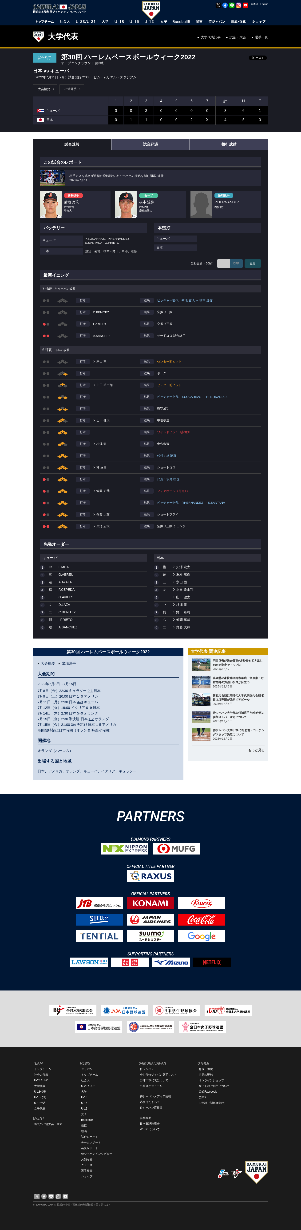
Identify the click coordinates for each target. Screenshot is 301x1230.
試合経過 (150, 144)
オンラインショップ (211, 1080)
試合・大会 (238, 37)
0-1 (90, 691)
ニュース (86, 1165)
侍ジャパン (147, 1069)
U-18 (84, 1097)
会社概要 (145, 1118)
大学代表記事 (211, 37)
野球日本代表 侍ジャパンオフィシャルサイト (61, 8)
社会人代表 (41, 1074)
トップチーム (42, 1069)
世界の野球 (206, 1074)
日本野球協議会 (150, 1123)
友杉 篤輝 (183, 574)
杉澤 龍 (101, 444)
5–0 (80, 713)
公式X (202, 1097)
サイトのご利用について (214, 1086)
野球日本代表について (154, 1080)
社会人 (85, 1080)
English (264, 4)
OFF (236, 263)
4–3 (80, 702)
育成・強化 (206, 1069)
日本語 (254, 4)
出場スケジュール (151, 1086)
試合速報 (71, 144)
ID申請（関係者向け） (213, 1103)
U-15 (84, 1103)
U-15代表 (40, 1097)
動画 (84, 1131)
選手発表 (86, 1170)
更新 (253, 263)
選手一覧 (261, 37)
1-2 (91, 719)
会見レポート (89, 1148)
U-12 (84, 1108)
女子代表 (39, 1108)
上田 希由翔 (104, 385)
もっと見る (256, 750)
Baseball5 (87, 1120)
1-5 (98, 725)
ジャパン (86, 1069)
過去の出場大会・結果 (48, 1124)
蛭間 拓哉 (103, 491)
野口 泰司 (183, 612)
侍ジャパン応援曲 (151, 1107)
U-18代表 (40, 1091)
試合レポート (89, 1136)
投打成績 (229, 144)
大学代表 (63, 36)
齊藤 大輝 (103, 514)
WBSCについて (150, 1129)
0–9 (89, 708)
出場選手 (70, 89)
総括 (84, 1125)
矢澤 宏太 (103, 526)
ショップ (86, 1176)
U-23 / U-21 (41, 1080)
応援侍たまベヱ (150, 1102)
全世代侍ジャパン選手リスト (158, 1074)
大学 (84, 1091)
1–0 (80, 696)
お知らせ (86, 1159)
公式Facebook (208, 1091)
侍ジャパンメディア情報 (155, 1096)
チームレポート (91, 1142)
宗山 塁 (101, 361)
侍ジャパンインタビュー (96, 1153)
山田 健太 (103, 420)
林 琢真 (101, 467)
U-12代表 (40, 1103)
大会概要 (44, 89)
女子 (84, 1114)
